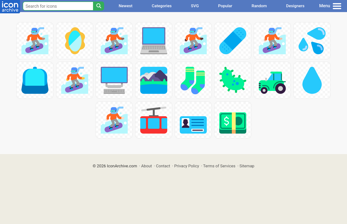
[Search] (98, 6)
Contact (163, 165)
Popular (225, 5)
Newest (125, 5)
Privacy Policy (186, 165)
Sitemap (247, 165)
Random (259, 5)
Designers (295, 5)
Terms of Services (219, 165)
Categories (162, 5)
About (146, 165)
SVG (195, 5)
